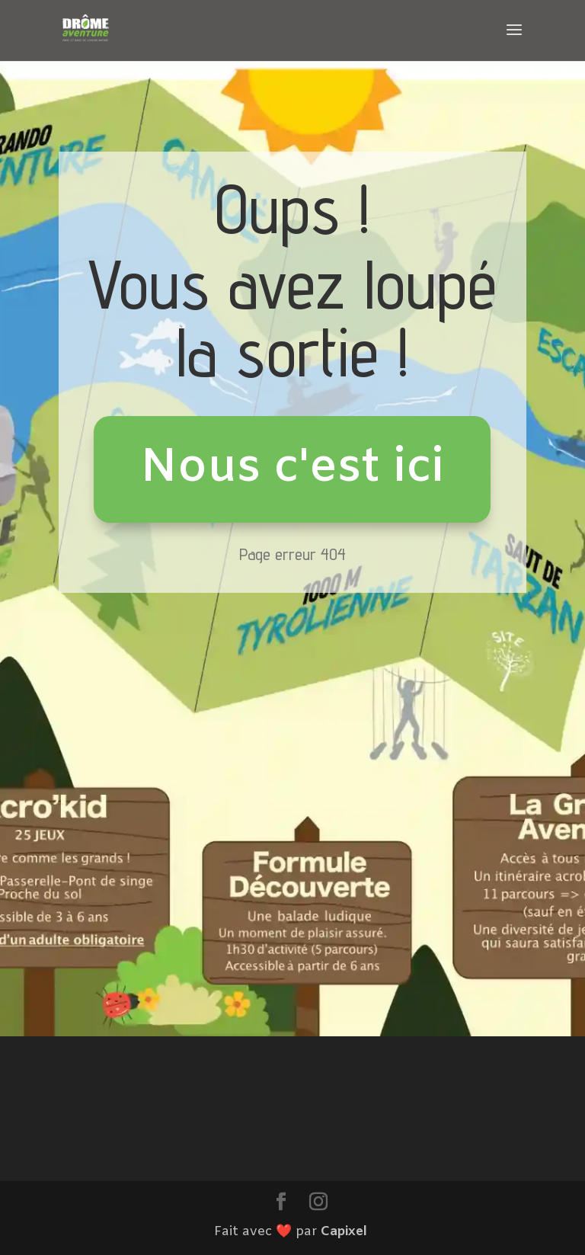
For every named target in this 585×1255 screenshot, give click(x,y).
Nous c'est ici (292, 468)
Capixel (344, 1232)
